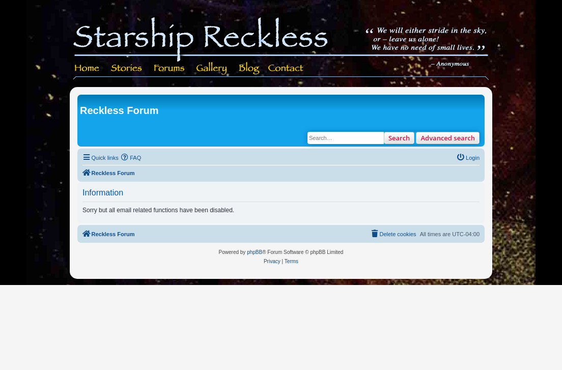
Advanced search (447, 138)
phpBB (254, 252)
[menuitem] (131, 158)
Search (399, 138)
